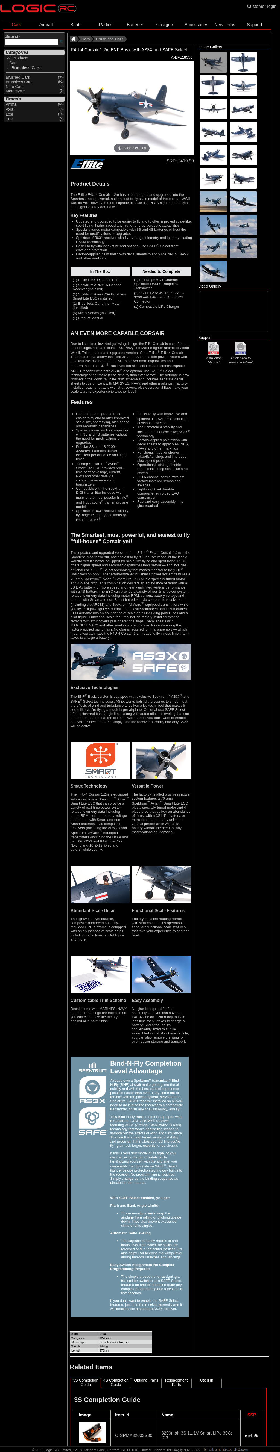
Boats (75, 24)
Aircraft (46, 24)
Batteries (135, 24)
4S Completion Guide (116, 1382)
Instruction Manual (213, 357)
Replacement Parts (176, 1382)
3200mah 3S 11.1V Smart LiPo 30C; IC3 (196, 1435)
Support (254, 24)
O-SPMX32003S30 (133, 1435)
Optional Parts (146, 1380)
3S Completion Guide (85, 1382)
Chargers (165, 24)
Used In (206, 1380)
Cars (16, 24)
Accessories (196, 24)
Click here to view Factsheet (241, 358)
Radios (106, 24)
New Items (224, 24)
